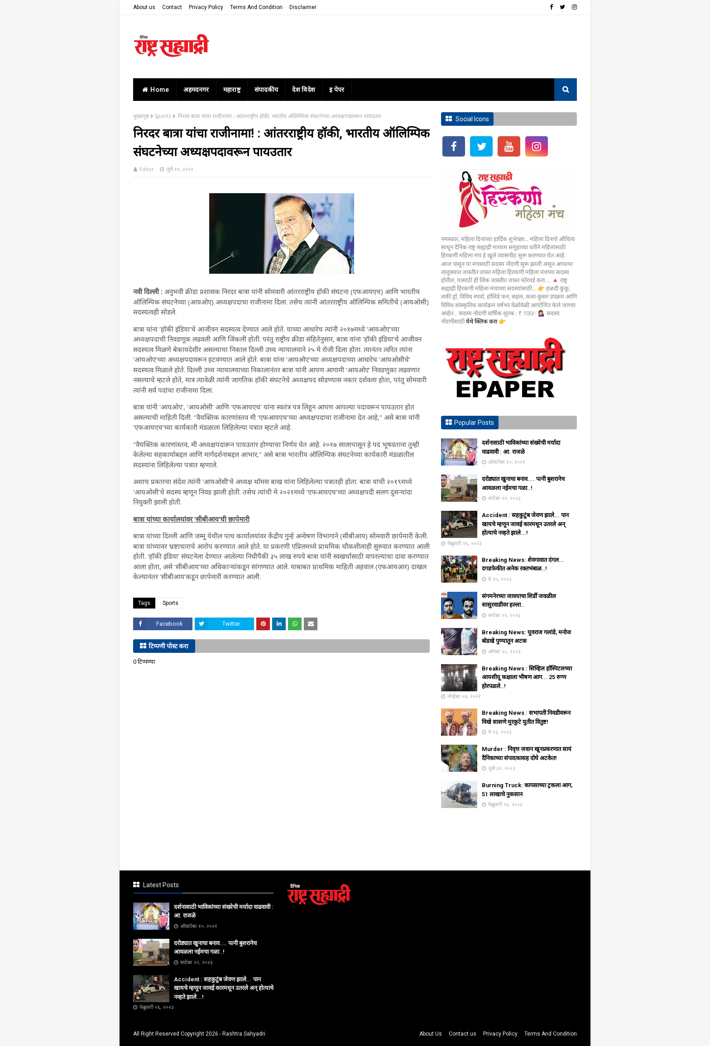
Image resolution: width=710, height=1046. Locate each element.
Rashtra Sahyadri (243, 1034)
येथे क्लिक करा (482, 321)
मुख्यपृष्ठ (141, 116)
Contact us (462, 1034)
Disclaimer (303, 7)
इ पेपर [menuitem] (337, 89)
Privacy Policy (206, 7)
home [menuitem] (154, 89)
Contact (172, 7)
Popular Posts (474, 422)
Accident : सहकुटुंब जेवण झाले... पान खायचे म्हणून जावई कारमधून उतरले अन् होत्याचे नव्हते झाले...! (525, 524)
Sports (162, 116)
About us (144, 7)
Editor (146, 169)
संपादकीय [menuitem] (266, 89)
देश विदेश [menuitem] (303, 89)
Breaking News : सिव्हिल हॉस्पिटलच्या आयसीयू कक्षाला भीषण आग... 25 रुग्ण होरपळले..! (527, 677)
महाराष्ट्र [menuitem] (231, 89)
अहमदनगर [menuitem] (196, 89)
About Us (430, 1034)
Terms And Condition (256, 7)
